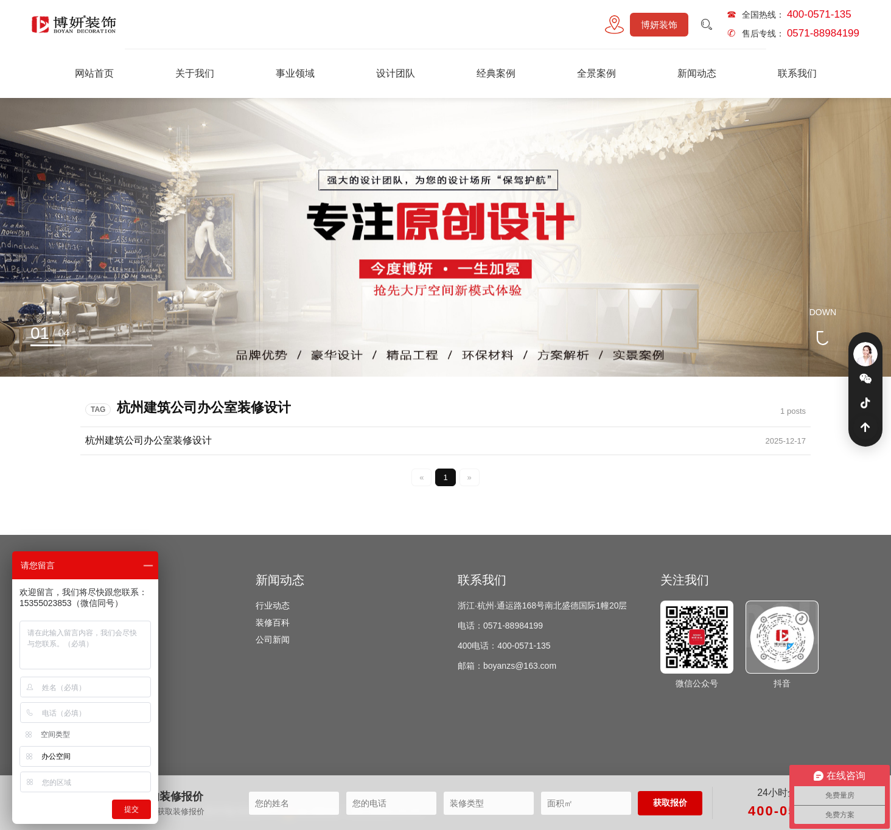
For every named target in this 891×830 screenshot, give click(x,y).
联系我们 (797, 73)
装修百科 (273, 622)
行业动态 (273, 605)
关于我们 (194, 73)
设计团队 (395, 73)
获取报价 (670, 802)
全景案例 (596, 73)
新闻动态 (696, 73)
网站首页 (94, 73)
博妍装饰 (659, 24)
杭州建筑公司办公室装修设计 (148, 440)
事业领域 (295, 73)
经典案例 (496, 73)
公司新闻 (273, 639)
